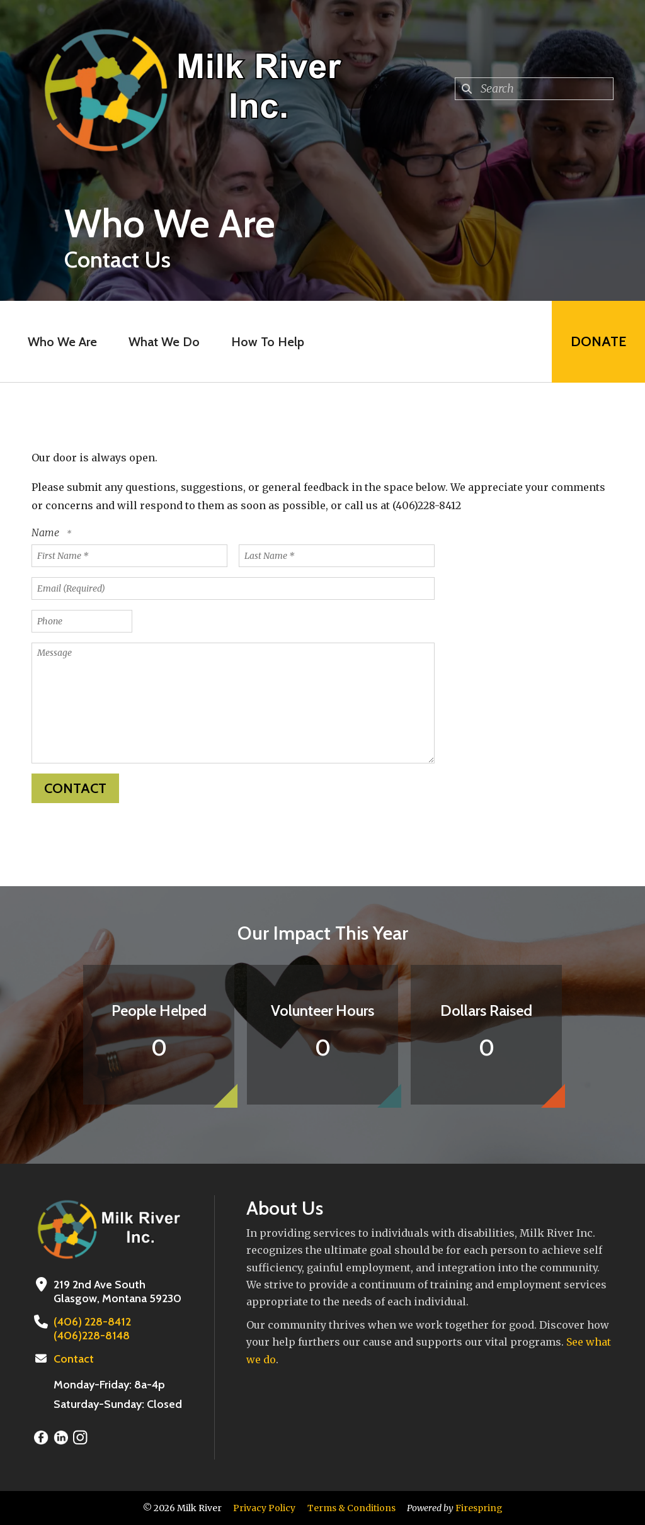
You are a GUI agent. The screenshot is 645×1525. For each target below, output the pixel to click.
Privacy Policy (264, 1508)
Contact (74, 1359)
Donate (598, 341)
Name (46, 532)
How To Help (267, 341)
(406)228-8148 (92, 1335)
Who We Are (62, 341)
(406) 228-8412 (92, 1322)
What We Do (164, 341)
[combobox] (534, 88)
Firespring (479, 1508)
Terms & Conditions (351, 1508)
